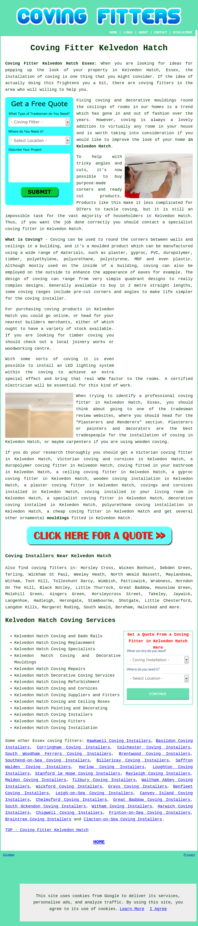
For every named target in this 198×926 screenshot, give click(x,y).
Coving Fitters (68, 721)
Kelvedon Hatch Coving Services (60, 620)
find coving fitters (42, 568)
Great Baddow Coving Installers (152, 799)
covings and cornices (167, 485)
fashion (160, 113)
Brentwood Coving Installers (154, 753)
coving (128, 120)
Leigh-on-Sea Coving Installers (94, 793)
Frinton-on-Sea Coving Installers (149, 812)
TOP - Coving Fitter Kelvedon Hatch (46, 830)
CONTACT (160, 32)
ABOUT (143, 32)
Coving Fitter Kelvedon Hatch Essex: (51, 63)
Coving (57, 239)
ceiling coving (80, 472)
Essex (38, 741)
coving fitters (64, 741)
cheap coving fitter (77, 511)
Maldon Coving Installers (35, 780)
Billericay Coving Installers (133, 760)
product (120, 246)
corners (139, 239)
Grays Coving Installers (137, 786)
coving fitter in (102, 498)
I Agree (158, 909)
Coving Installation (74, 728)
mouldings (58, 518)
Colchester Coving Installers (153, 747)
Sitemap (8, 855)
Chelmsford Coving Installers (71, 799)
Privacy (189, 855)
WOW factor (110, 379)
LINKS (128, 32)
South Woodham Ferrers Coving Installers (58, 753)
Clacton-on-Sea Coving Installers (123, 819)
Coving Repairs (68, 669)
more (174, 607)
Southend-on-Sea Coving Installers (47, 760)
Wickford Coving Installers (69, 786)
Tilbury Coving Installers (104, 780)
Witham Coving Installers (122, 806)
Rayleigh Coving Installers (158, 773)
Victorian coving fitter (164, 452)
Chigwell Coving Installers (69, 812)
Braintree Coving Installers (38, 819)
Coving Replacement (73, 642)
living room (168, 492)
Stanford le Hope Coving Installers (77, 773)
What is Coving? (23, 239)
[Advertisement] (155, 338)
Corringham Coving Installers (73, 747)
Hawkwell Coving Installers (119, 741)
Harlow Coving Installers (111, 767)
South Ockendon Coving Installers (45, 806)
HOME (113, 32)
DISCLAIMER (182, 32)
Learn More (132, 909)
